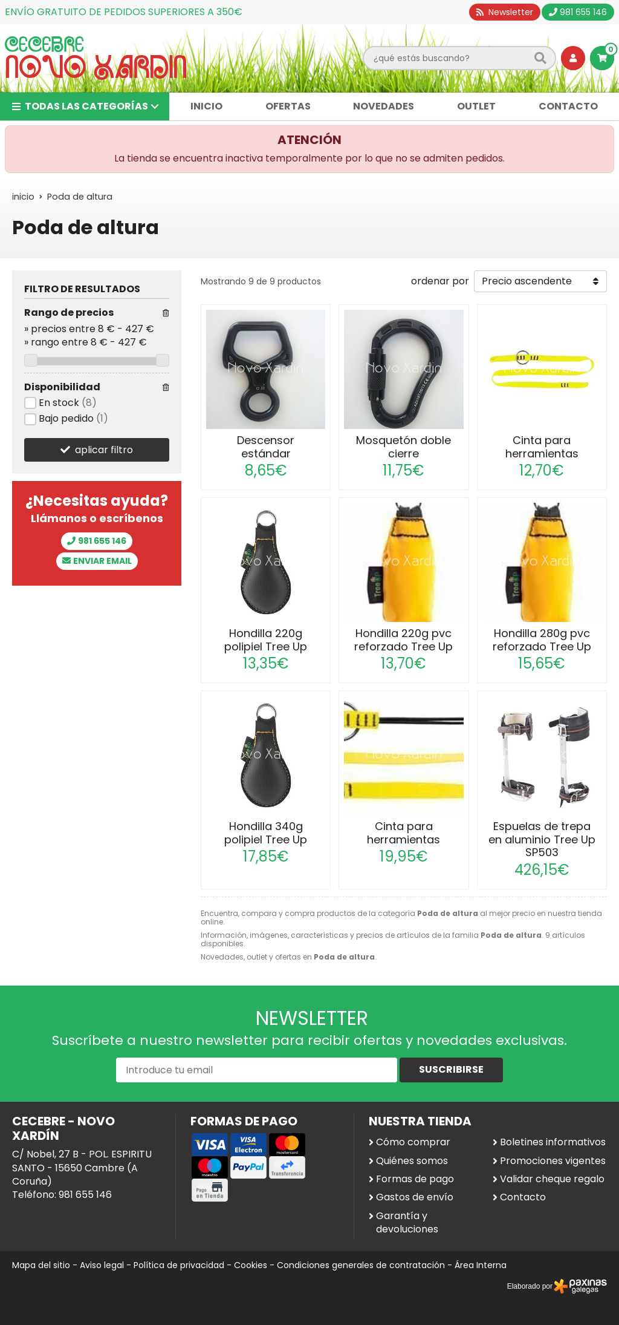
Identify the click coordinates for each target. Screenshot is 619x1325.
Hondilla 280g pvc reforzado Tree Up (542, 640)
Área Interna (481, 1265)
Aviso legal (102, 1265)
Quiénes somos (412, 1161)
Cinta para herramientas (541, 447)
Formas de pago (415, 1179)
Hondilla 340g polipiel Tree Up (265, 833)
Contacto (523, 1197)
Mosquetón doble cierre (403, 447)
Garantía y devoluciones (407, 1222)
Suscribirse (451, 1069)
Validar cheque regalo (552, 1179)
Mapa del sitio (41, 1265)
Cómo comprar (413, 1142)
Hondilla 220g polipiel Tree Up (265, 640)
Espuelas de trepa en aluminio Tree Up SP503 (541, 839)
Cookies (250, 1265)
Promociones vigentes (553, 1161)
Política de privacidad (179, 1265)
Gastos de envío (414, 1197)
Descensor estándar (265, 447)
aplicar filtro (104, 450)
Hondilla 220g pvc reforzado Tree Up (403, 640)
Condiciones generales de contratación (361, 1265)
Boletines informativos (553, 1142)
